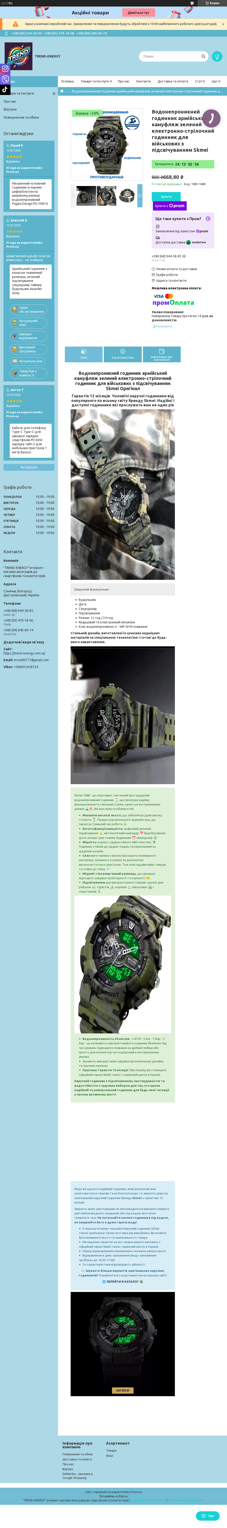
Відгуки (9, 109)
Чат (208, 1516)
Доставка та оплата (173, 81)
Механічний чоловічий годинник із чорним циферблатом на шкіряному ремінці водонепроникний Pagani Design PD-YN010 (30, 194)
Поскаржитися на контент (148, 1500)
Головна (67, 81)
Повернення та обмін (21, 117)
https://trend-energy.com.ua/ (24, 653)
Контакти (143, 81)
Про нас (123, 81)
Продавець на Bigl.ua (113, 1496)
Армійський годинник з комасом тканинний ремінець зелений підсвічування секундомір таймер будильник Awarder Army (29, 281)
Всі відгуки (29, 467)
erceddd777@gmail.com (31, 660)
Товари (111, 1450)
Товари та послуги (95, 81)
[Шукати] (203, 56)
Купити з (169, 206)
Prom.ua (136, 1491)
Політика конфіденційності (186, 1500)
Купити (166, 197)
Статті (200, 81)
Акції (109, 1455)
